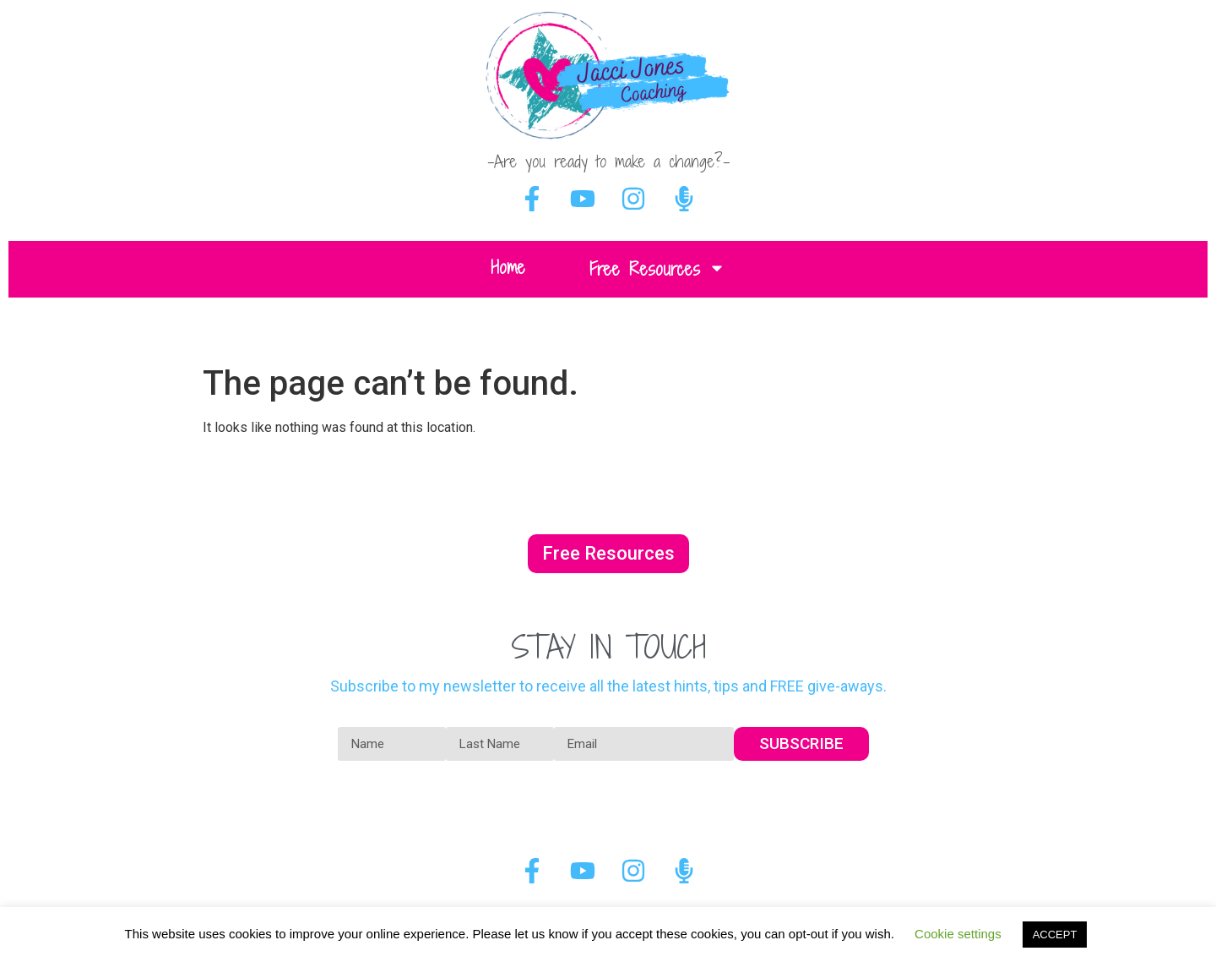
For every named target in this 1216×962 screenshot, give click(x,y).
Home (508, 267)
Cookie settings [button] (958, 933)
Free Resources (657, 269)
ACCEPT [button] (1055, 934)
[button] (608, 553)
